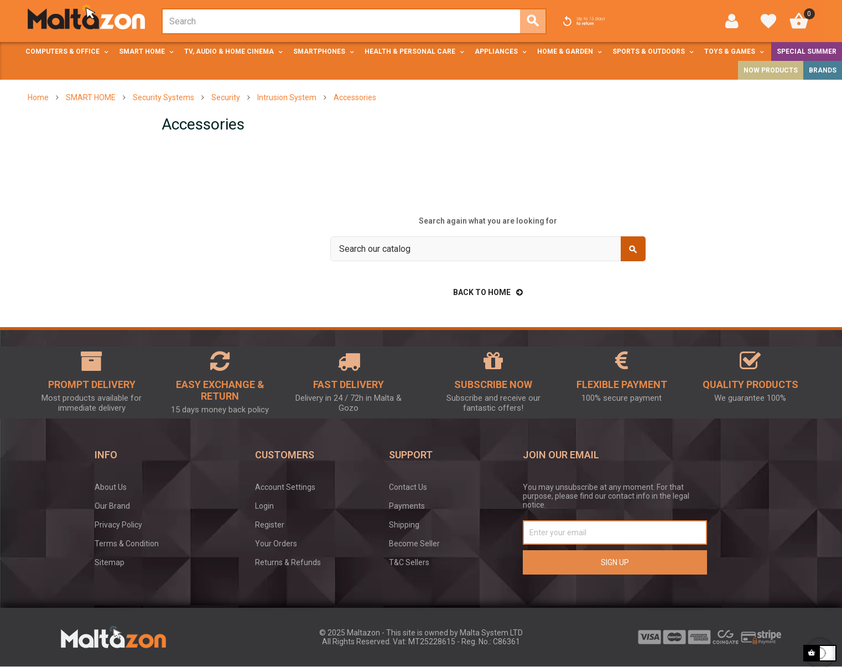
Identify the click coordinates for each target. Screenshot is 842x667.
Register (269, 524)
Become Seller (414, 543)
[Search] (488, 248)
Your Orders (276, 543)
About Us (111, 487)
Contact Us (408, 487)
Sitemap (109, 562)
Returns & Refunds (288, 562)
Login (264, 505)
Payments (407, 505)
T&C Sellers (409, 562)
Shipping (404, 524)
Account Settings (285, 487)
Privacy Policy (118, 524)
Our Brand (112, 505)
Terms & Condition (127, 543)
